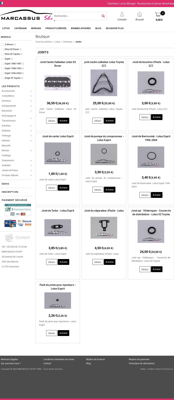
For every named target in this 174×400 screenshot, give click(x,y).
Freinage (6, 135)
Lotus (6, 28)
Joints (78, 42)
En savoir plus (115, 28)
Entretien (6, 125)
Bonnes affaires (81, 28)
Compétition (8, 96)
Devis (5, 183)
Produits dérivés (55, 28)
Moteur (5, 150)
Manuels (6, 145)
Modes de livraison (95, 359)
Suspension (8, 160)
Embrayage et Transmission (9, 118)
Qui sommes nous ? (11, 363)
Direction (6, 100)
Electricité (7, 110)
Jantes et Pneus (10, 170)
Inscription (10, 192)
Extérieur (6, 130)
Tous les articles (44, 42)
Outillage (6, 155)
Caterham (20, 28)
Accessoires (8, 91)
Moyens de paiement (139, 359)
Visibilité (6, 165)
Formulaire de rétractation (141, 363)
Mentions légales (9, 359)
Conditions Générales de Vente (59, 359)
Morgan (36, 28)
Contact (47, 363)
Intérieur (6, 140)
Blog (98, 28)
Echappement (9, 105)
